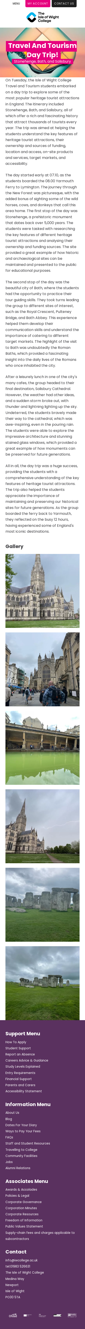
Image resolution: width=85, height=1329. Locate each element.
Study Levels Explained (22, 1066)
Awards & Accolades (21, 1189)
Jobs (9, 1162)
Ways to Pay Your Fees (23, 1131)
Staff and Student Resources (27, 1143)
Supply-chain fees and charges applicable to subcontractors (40, 1236)
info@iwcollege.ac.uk (21, 1260)
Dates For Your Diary (21, 1125)
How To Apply (15, 1042)
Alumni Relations (17, 1168)
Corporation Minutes (21, 1208)
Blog (8, 1119)
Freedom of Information (23, 1220)
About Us (12, 1113)
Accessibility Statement (23, 1091)
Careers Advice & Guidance (26, 1060)
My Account (38, 3)
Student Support (18, 1048)
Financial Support (18, 1079)
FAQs (9, 1137)
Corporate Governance (23, 1202)
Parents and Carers (20, 1085)
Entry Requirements (20, 1073)
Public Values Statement (24, 1226)
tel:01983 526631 (17, 1266)
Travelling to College (21, 1150)
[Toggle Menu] (16, 3)
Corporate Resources (22, 1214)
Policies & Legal (17, 1196)
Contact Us (64, 3)
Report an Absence (20, 1054)
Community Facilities (21, 1156)
